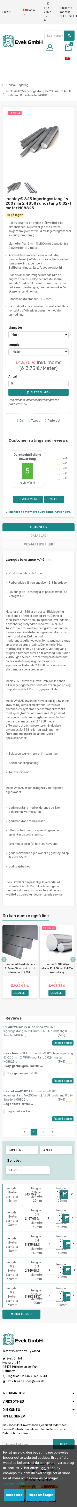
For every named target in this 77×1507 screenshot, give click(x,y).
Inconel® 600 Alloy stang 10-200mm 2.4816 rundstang (57, 968)
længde (14, 345)
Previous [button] (4, 959)
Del (20, 420)
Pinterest (52, 420)
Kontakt (65, 12)
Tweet (34, 420)
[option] (20, 965)
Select (15, 1170)
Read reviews (28, 499)
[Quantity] (49, 1194)
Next (52, 1132)
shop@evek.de (34, 1381)
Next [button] (73, 959)
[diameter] (38, 334)
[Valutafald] (7, 12)
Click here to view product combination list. (38, 512)
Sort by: (14, 1160)
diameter (15, 327)
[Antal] (38, 383)
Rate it (54, 499)
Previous (25, 1132)
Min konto (66, 8)
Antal (12, 376)
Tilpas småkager (40, 1495)
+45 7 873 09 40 (47, 12)
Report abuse (63, 1043)
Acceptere (14, 1495)
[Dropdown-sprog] (29, 12)
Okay (63, 1444)
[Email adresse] (27, 1444)
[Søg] (59, 36)
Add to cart (21, 1314)
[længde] (38, 351)
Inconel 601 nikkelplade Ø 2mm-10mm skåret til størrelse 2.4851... (20, 968)
